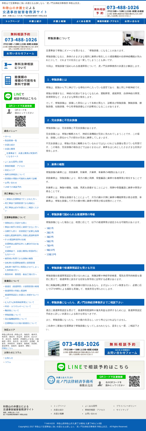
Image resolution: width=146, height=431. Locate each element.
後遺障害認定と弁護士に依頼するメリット (22, 296)
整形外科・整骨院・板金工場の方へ (21, 274)
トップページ (12, 21)
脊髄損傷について (13, 315)
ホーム (8, 136)
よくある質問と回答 (14, 162)
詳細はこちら (7, 348)
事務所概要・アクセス (108, 21)
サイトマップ (122, 410)
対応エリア (10, 170)
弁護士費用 (10, 149)
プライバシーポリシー (126, 406)
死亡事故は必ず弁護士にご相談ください (22, 209)
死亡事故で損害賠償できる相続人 (20, 203)
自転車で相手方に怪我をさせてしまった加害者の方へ (22, 268)
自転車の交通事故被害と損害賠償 (20, 263)
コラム (8, 362)
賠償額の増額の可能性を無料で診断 (21, 178)
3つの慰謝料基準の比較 (15, 239)
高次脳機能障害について (16, 319)
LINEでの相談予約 (13, 187)
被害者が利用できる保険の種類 (19, 258)
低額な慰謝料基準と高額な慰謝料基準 (22, 235)
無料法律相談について (15, 174)
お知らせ (9, 358)
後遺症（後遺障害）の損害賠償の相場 (22, 286)
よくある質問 (84, 21)
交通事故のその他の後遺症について (21, 323)
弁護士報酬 (59, 21)
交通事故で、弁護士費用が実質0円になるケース (21, 154)
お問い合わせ (132, 21)
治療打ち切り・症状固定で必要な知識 (22, 231)
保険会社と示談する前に (16, 223)
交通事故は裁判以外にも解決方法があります (22, 245)
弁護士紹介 (35, 21)
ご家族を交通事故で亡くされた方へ (21, 199)
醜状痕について (12, 310)
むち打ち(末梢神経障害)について (19, 302)
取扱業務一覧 (11, 140)
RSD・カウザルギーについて (18, 306)
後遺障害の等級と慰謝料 (16, 291)
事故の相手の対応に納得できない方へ (22, 227)
